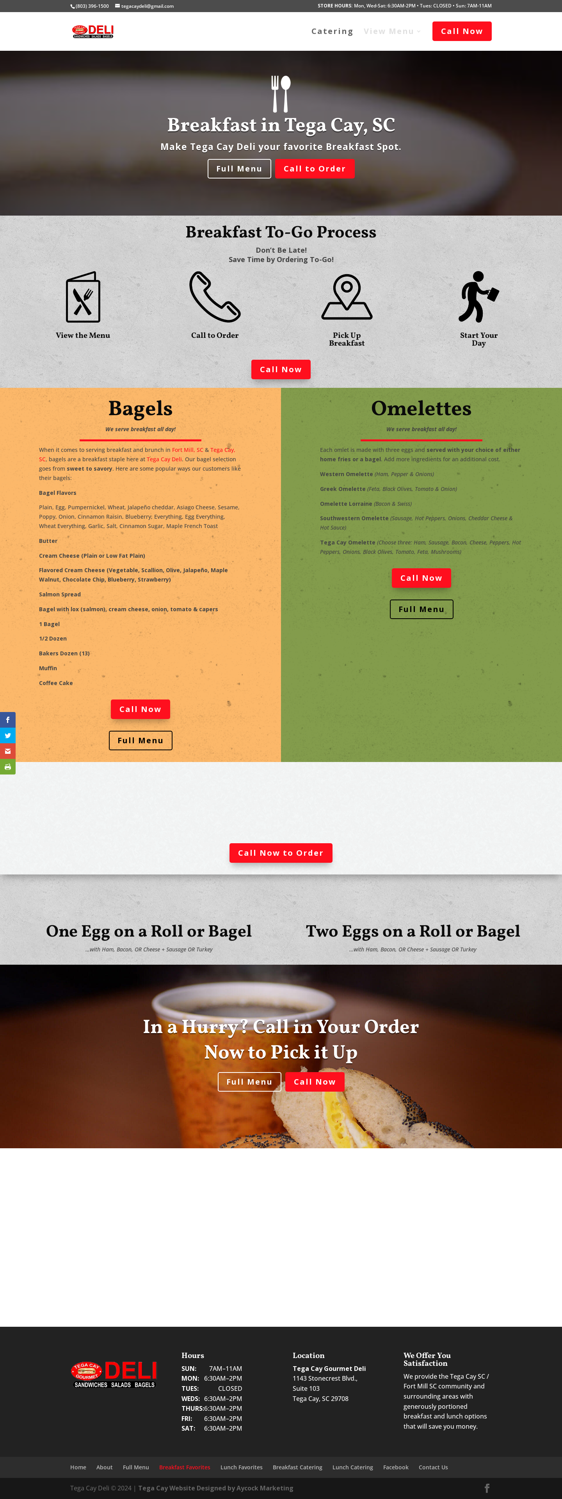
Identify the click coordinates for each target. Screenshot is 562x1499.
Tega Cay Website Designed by (215, 1488)
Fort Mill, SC (187, 449)
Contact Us (433, 1467)
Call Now (281, 369)
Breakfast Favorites (184, 1467)
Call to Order (315, 168)
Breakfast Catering (297, 1467)
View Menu (389, 32)
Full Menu (239, 168)
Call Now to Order (281, 853)
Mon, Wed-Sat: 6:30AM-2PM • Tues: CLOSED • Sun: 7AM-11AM (405, 6)
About (104, 1467)
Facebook (396, 1467)
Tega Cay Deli (164, 459)
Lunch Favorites (242, 1467)
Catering (332, 32)
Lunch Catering (353, 1467)
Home (78, 1467)
